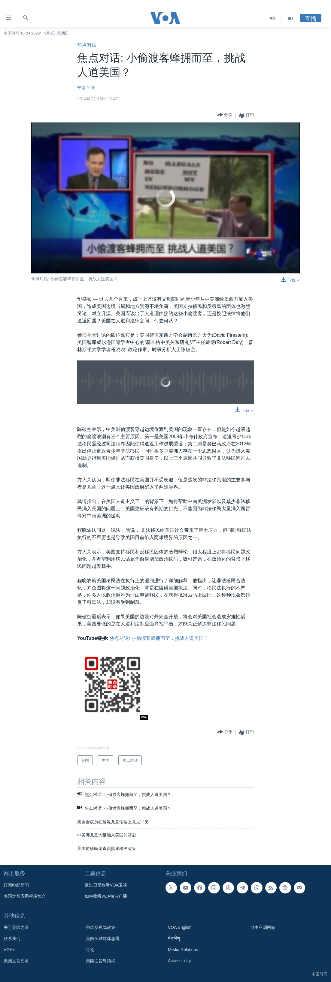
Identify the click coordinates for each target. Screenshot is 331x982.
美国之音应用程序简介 (25, 896)
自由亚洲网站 (262, 927)
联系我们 (12, 938)
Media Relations (183, 949)
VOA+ (9, 949)
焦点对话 (86, 44)
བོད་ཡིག (174, 938)
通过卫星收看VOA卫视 (106, 885)
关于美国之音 (16, 927)
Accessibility (179, 960)
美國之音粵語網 (100, 960)
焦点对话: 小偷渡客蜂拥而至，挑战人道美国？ (159, 638)
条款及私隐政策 (100, 927)
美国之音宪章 (16, 960)
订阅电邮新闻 (16, 885)
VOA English (180, 927)
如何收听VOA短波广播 (106, 896)
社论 (90, 949)
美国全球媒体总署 (103, 938)
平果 (91, 87)
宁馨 (81, 87)
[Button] (224, 115)
